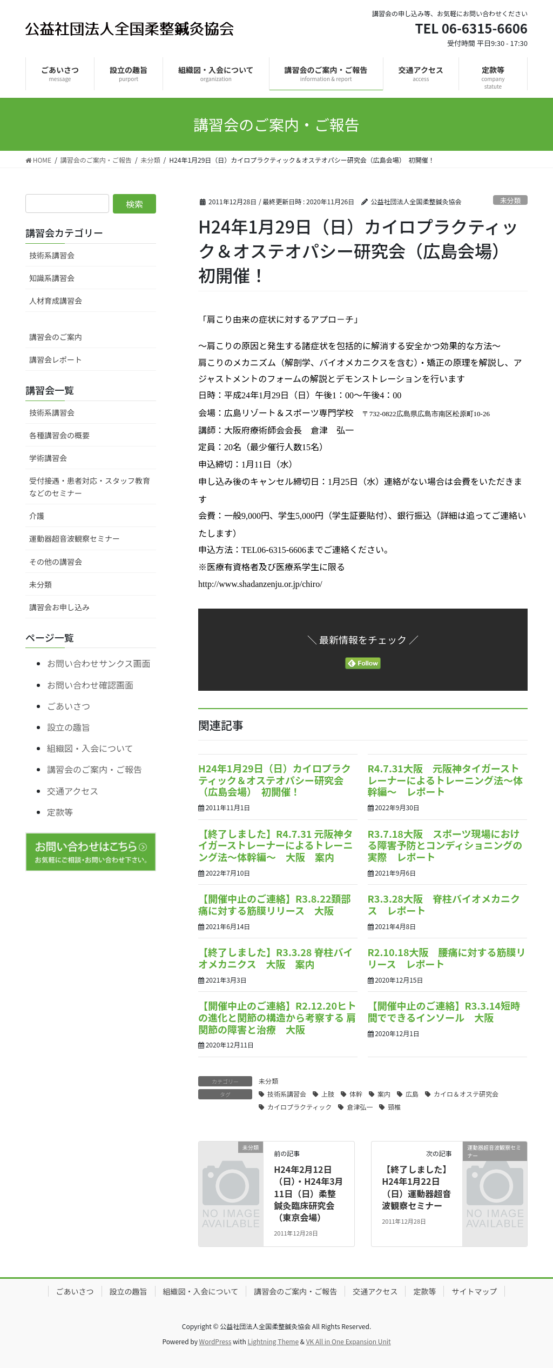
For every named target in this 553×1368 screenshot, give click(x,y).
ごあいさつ (68, 705)
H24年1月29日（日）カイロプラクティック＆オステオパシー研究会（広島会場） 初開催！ (274, 779)
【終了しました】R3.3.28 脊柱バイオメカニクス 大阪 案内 (275, 958)
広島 (412, 1093)
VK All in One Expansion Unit (348, 1341)
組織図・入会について (90, 748)
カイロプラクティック (299, 1106)
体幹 (355, 1093)
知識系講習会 (52, 277)
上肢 (327, 1093)
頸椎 (394, 1106)
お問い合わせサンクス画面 (99, 663)
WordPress (215, 1341)
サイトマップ (474, 1291)
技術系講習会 (286, 1093)
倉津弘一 (360, 1106)
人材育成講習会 (55, 300)
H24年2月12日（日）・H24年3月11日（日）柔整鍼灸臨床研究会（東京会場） (308, 1193)
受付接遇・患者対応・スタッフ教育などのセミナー (89, 486)
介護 (36, 515)
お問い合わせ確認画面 (90, 684)
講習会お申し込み (59, 607)
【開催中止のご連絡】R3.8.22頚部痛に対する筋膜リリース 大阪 (274, 904)
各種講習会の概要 (59, 435)
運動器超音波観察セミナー (74, 538)
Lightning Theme (273, 1341)
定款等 (60, 811)
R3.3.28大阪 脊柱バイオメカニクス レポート (444, 904)
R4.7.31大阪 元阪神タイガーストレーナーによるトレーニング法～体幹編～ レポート (445, 779)
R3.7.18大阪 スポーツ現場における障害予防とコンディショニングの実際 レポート (445, 845)
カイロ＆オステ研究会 (466, 1093)
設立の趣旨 (68, 726)
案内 (383, 1093)
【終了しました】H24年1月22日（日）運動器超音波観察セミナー (416, 1187)
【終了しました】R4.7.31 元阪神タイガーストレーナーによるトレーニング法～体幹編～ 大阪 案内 (275, 845)
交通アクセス (72, 790)
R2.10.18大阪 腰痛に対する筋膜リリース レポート (447, 958)
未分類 (510, 200)
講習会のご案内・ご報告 (94, 769)
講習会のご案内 (55, 336)
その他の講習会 (55, 561)
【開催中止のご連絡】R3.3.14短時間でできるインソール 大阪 (444, 1011)
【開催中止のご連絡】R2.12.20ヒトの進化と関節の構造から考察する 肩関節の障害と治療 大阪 (277, 1017)
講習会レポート (55, 359)
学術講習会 (48, 457)
